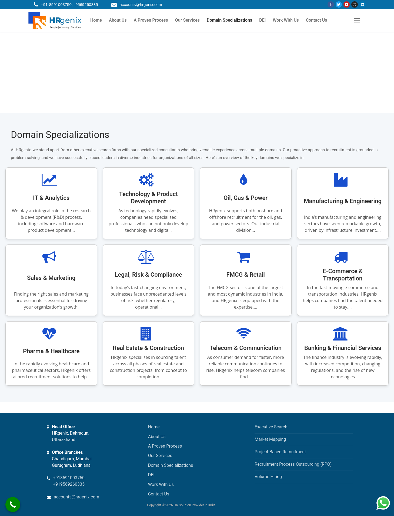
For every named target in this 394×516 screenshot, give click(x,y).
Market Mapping (270, 439)
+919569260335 (69, 484)
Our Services (160, 455)
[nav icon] (357, 20)
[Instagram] (354, 4)
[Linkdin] (362, 4)
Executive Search (271, 426)
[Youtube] (346, 4)
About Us (157, 436)
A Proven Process (165, 446)
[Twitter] (339, 4)
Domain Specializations (170, 465)
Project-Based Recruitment (280, 451)
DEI (151, 474)
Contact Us (158, 494)
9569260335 (86, 4)
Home (154, 426)
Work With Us (161, 484)
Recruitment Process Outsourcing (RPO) (293, 464)
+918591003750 (69, 477)
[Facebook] (331, 4)
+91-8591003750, (57, 4)
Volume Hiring (268, 476)
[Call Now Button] (12, 504)
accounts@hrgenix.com (140, 4)
